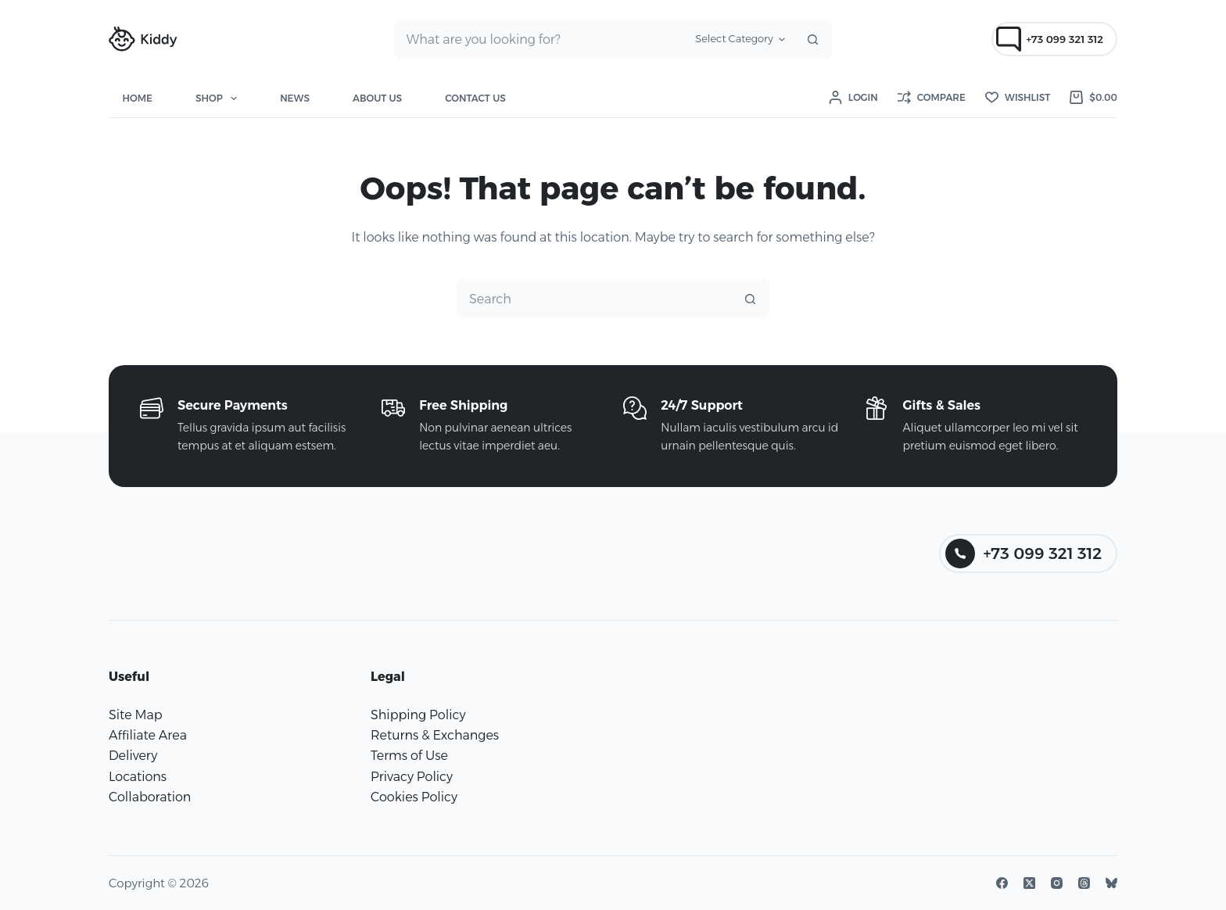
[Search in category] (740, 39)
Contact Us (475, 98)
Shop (219, 98)
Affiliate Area (148, 735)
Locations (138, 776)
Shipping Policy (418, 715)
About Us (377, 98)
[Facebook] (1002, 883)
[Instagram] (1057, 883)
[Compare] (932, 98)
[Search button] (812, 39)
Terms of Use (409, 755)
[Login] (853, 98)
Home (137, 98)
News (295, 98)
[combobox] (541, 39)
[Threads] (1084, 883)
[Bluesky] (1111, 883)
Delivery (133, 755)
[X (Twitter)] (1029, 883)
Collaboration (150, 797)
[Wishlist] (1017, 98)
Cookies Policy (414, 797)
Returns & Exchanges (435, 735)
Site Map (136, 715)
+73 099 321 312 (1049, 39)
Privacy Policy (412, 776)
